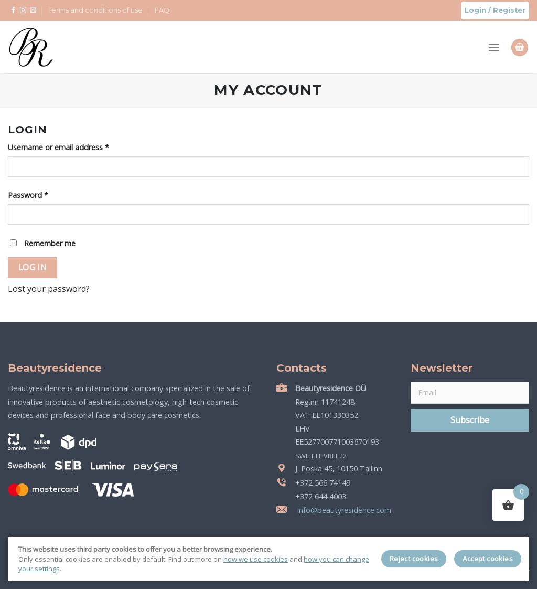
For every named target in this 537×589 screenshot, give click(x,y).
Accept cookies (488, 558)
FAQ (162, 10)
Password (28, 195)
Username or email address (58, 147)
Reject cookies (414, 558)
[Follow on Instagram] (23, 10)
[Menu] (494, 47)
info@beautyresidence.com (343, 510)
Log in (32, 267)
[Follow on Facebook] (13, 10)
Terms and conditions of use (95, 10)
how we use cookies (255, 559)
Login (475, 10)
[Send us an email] (33, 10)
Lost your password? (49, 288)
